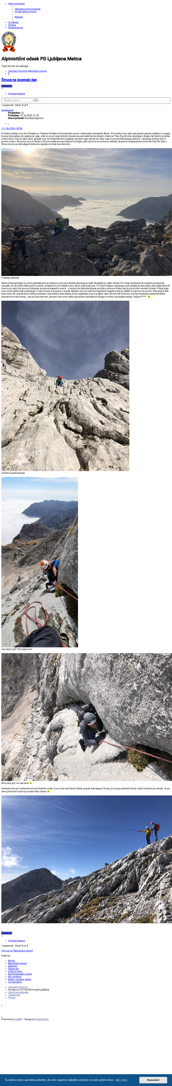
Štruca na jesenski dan (19, 80)
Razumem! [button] (153, 1080)
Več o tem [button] (121, 1080)
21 (22, 112)
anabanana (7, 110)
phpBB (17, 1019)
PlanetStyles (42, 1019)
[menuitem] (27, 9)
